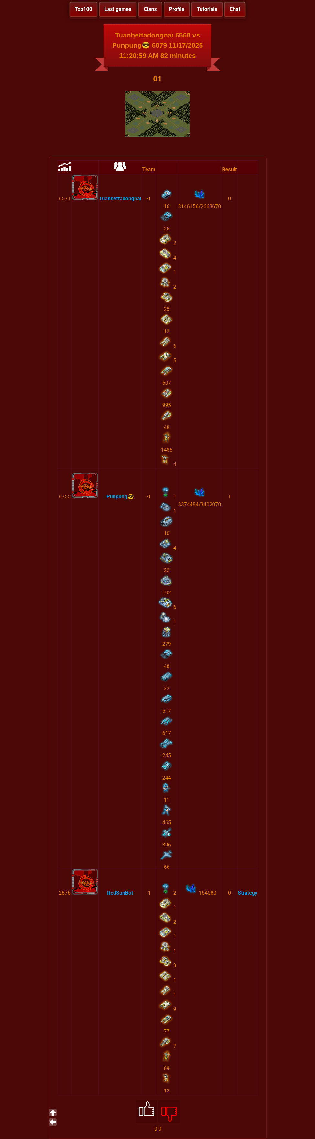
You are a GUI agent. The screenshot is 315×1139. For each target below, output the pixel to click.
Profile (177, 9)
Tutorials (207, 9)
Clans (150, 9)
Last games (117, 9)
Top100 (83, 9)
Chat (235, 9)
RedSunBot (120, 893)
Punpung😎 (120, 497)
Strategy (247, 893)
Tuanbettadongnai (120, 199)
